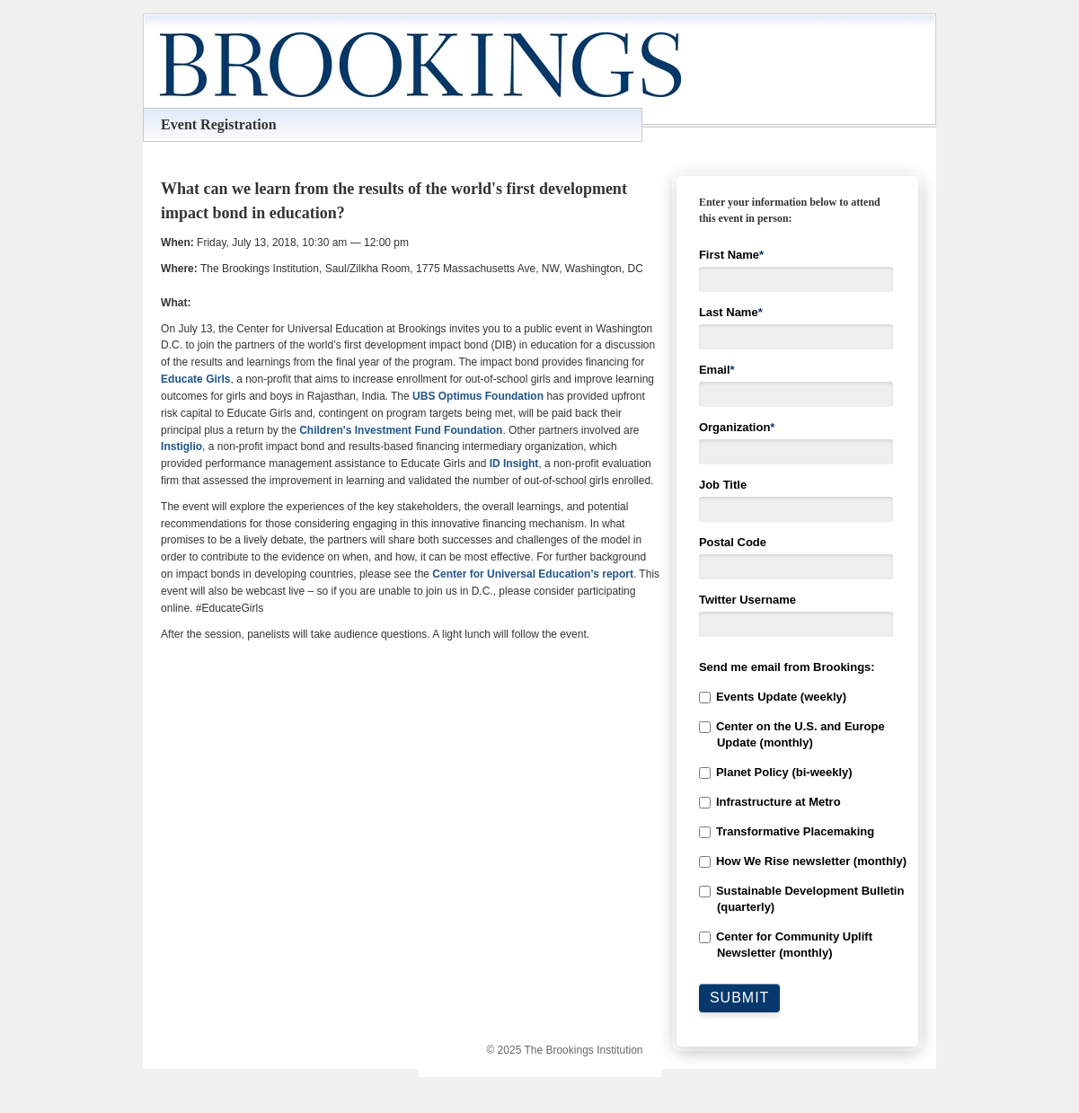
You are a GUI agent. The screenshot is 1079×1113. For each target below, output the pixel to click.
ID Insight (514, 463)
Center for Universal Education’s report (532, 574)
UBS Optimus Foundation (478, 396)
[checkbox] (797, 825)
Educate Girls (195, 379)
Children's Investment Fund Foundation (400, 430)
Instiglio (181, 446)
